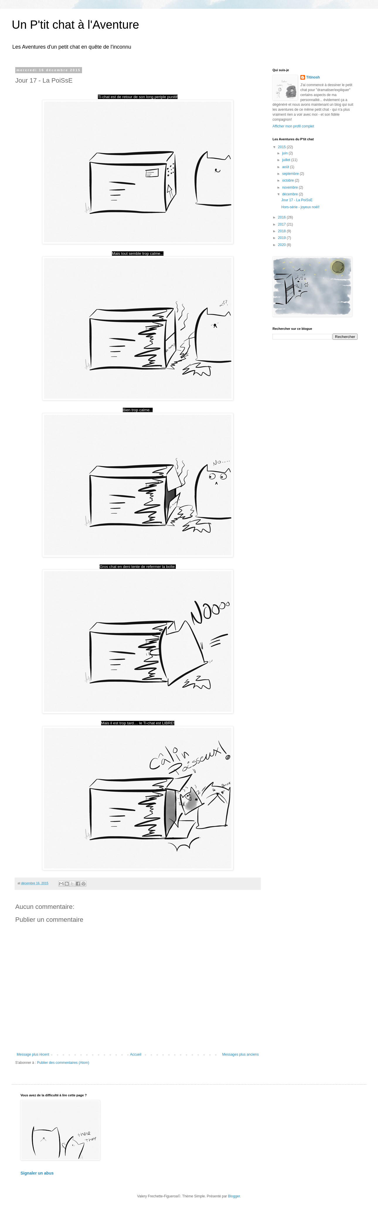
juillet (286, 160)
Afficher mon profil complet (293, 126)
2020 (282, 245)
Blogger (234, 1196)
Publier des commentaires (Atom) (63, 1063)
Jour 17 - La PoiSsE (297, 200)
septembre (291, 174)
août (286, 167)
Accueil (136, 1054)
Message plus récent (33, 1054)
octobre (288, 180)
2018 (282, 231)
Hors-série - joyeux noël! (300, 207)
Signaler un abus (37, 1173)
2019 (282, 238)
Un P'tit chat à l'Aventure (75, 24)
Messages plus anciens (240, 1054)
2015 (282, 147)
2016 (282, 217)
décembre (290, 194)
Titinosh (313, 77)
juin (285, 153)
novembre (290, 187)
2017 (282, 224)
